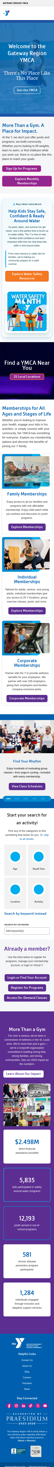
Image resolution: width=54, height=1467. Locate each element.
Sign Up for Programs (21, 168)
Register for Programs (27, 988)
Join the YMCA (27, 90)
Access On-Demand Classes (27, 998)
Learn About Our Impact (23, 1088)
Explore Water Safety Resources (27, 276)
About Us (27, 1366)
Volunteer (27, 1383)
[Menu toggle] (49, 12)
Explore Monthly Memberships (27, 181)
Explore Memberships (27, 527)
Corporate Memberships (27, 698)
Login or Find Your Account (27, 977)
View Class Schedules (27, 786)
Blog (27, 1372)
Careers (27, 1377)
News (27, 1389)
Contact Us (27, 1360)
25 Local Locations (27, 377)
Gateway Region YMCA (15, 3)
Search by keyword (16, 924)
